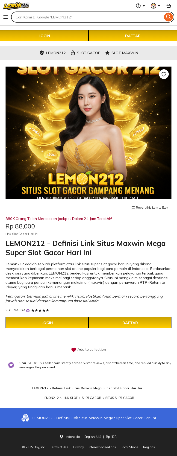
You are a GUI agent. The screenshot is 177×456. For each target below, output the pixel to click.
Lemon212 (15, 264)
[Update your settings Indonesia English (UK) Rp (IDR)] (88, 436)
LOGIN (44, 35)
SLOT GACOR (15, 310)
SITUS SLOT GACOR (119, 398)
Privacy (78, 447)
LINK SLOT (70, 398)
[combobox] (87, 17)
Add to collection (88, 350)
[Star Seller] (28, 310)
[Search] (168, 17)
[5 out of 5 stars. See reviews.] (40, 310)
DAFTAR (133, 35)
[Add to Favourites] (164, 74)
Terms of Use (59, 447)
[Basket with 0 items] (168, 5)
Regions (149, 447)
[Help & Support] (140, 5)
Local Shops (129, 447)
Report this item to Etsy (149, 208)
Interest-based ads (102, 447)
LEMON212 (51, 398)
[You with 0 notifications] (155, 5)
